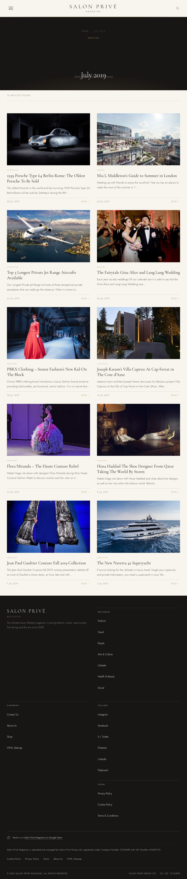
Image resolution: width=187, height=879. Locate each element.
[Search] (177, 8)
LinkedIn (102, 759)
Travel (101, 632)
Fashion (102, 621)
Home (85, 31)
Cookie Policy (105, 805)
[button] (11, 8)
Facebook (103, 726)
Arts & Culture (105, 654)
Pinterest (102, 748)
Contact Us (12, 715)
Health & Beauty (106, 676)
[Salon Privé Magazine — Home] (93, 8)
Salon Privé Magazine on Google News (43, 837)
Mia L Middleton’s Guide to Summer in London (137, 175)
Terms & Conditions (108, 816)
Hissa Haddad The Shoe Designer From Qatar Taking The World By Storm (135, 469)
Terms (46, 859)
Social (101, 688)
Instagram (103, 715)
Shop (9, 737)
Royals (101, 643)
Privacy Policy (105, 793)
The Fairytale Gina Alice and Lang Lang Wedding (138, 272)
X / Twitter (103, 737)
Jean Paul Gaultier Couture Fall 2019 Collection (46, 563)
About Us (12, 726)
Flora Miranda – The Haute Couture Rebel (43, 466)
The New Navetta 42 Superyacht (124, 563)
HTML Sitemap (14, 748)
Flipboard (103, 770)
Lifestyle (102, 665)
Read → (85, 201)
